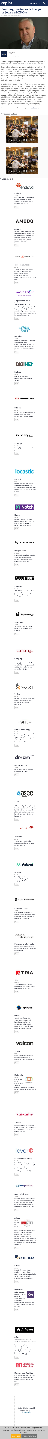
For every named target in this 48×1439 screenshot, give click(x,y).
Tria (16, 979)
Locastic (18, 479)
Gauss (17, 1015)
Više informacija (29, 1436)
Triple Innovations (22, 264)
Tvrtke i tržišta (5, 15)
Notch (17, 515)
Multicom (14, 114)
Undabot (18, 336)
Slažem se (16, 1436)
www (10, 56)
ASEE (16, 801)
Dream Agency (20, 765)
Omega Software (21, 1194)
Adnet (17, 1218)
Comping (7, 114)
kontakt (19, 56)
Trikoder (18, 836)
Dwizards (18, 1289)
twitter (14, 56)
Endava (17, 193)
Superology (19, 622)
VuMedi (17, 872)
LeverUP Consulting (23, 1158)
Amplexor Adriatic (22, 300)
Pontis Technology (22, 729)
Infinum (17, 407)
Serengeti (18, 443)
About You (18, 586)
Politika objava (13, 54)
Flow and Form (20, 908)
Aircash (17, 1122)
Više (16, 207)
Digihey (17, 372)
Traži (44, 3)
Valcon (17, 1051)
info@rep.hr (26, 1412)
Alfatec (17, 1337)
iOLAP (17, 1265)
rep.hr (6, 3)
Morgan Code (20, 550)
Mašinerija (18, 1075)
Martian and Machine (23, 1373)
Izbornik (34, 3)
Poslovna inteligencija (24, 944)
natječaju (35, 108)
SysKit (17, 694)
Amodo (17, 229)
